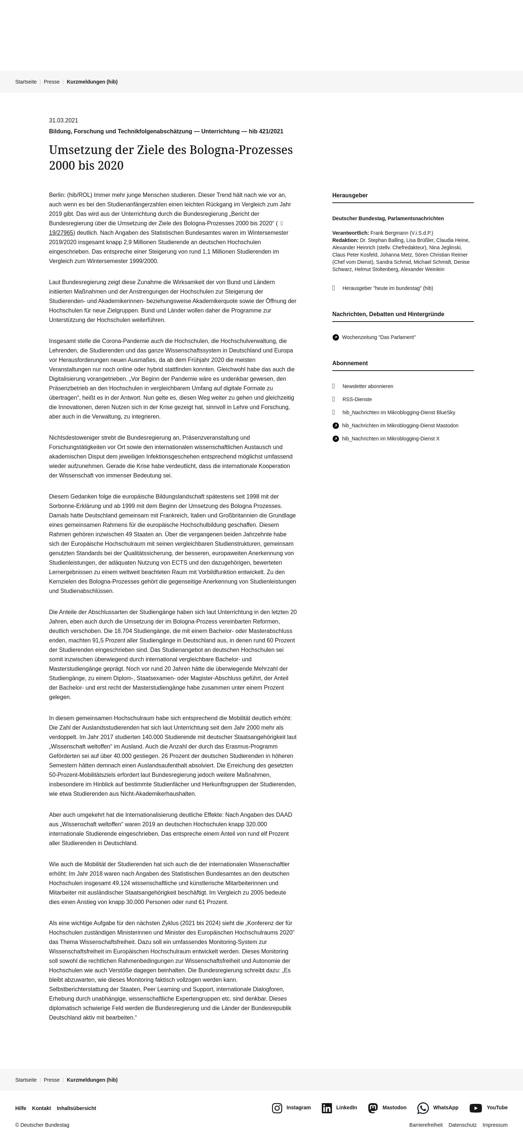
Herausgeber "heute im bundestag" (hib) (387, 288)
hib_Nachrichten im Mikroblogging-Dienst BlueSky (398, 412)
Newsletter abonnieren (367, 386)
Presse (52, 82)
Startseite (26, 82)
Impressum (495, 1125)
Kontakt (41, 1108)
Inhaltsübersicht (76, 1108)
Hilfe (20, 1108)
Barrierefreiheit (426, 1125)
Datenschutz (463, 1125)
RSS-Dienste (357, 399)
